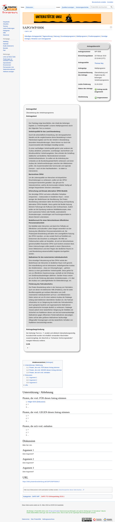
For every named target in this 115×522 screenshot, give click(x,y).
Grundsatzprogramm (68, 36)
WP (31, 31)
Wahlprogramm (81, 36)
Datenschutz (26, 519)
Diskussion (41, 402)
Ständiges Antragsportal (32, 36)
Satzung (56, 36)
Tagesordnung (47, 36)
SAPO (27, 31)
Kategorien (27, 496)
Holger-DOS (32, 402)
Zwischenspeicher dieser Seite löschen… (71, 489)
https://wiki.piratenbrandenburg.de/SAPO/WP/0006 (40, 481)
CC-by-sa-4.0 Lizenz (54, 511)
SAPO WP (35, 496)
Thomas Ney (99, 63)
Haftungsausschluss (48, 519)
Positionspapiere (94, 36)
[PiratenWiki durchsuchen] (101, 7)
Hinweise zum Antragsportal (41, 39)
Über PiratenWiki (36, 519)
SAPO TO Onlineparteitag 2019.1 (52, 496)
